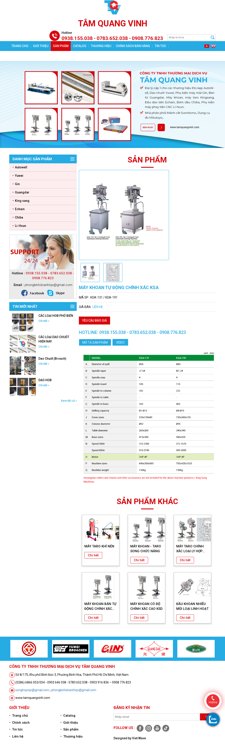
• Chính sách (19, 723)
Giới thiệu (40, 46)
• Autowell (20, 167)
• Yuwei (18, 175)
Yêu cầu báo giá (94, 320)
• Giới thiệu (69, 723)
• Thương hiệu (71, 736)
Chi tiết (93, 555)
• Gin (16, 184)
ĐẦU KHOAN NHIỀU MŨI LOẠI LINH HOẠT (192, 606)
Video (120, 342)
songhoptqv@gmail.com (32, 690)
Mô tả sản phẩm (95, 342)
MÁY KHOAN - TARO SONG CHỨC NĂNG (145, 548)
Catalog (79, 46)
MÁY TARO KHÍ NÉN (99, 546)
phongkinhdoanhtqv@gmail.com (73, 690)
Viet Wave (139, 738)
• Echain (19, 209)
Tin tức (160, 46)
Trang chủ (19, 46)
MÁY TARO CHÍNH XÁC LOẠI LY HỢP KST (190, 549)
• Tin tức (16, 729)
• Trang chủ (18, 716)
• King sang (21, 200)
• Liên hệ (16, 736)
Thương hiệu (101, 46)
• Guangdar (21, 192)
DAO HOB (45, 380)
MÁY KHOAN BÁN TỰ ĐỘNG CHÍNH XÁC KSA (100, 606)
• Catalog (67, 716)
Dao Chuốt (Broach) (52, 358)
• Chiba (18, 217)
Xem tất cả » (69, 400)
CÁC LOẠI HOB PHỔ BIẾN (55, 315)
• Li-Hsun (19, 226)
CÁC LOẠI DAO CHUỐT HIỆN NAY (53, 339)
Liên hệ (16, 56)
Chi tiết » (43, 320)
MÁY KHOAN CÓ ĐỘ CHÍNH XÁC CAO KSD (146, 606)
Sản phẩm (61, 46)
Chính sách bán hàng (133, 46)
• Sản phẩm (69, 729)
